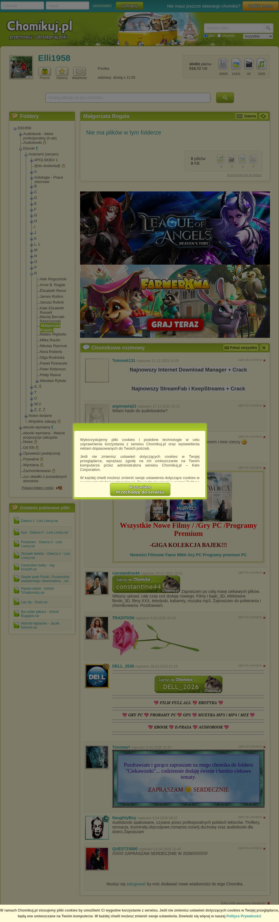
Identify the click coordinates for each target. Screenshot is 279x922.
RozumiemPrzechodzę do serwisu (140, 489)
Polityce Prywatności (244, 916)
